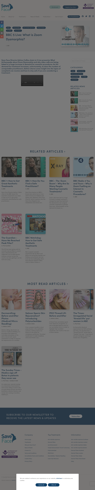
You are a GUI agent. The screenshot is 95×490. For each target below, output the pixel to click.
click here (59, 478)
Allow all (54, 485)
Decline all (41, 485)
